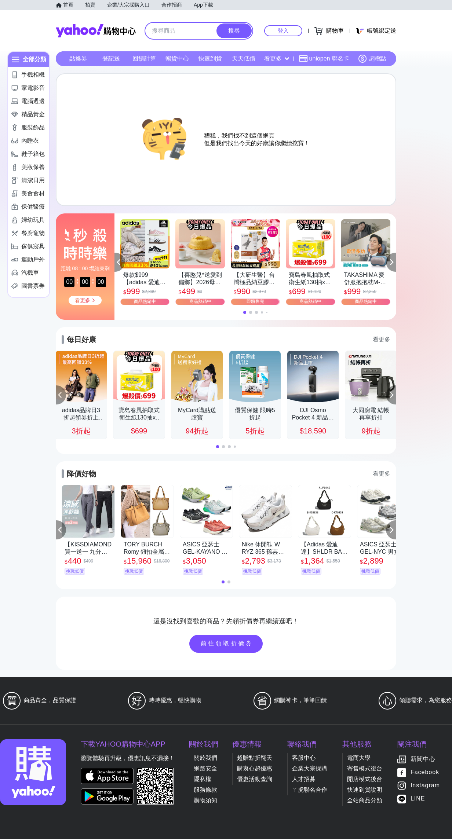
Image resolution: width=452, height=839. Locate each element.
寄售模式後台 (364, 768)
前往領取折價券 (227, 643)
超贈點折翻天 (254, 758)
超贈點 (372, 58)
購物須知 (205, 800)
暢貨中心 (177, 58)
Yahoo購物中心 (96, 31)
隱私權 (202, 779)
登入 (283, 31)
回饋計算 (144, 58)
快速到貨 (210, 58)
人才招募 (304, 779)
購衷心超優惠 (254, 768)
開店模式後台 (364, 779)
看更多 (276, 58)
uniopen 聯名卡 (324, 58)
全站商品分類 (364, 800)
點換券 (78, 58)
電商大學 (359, 758)
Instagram (425, 786)
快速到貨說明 (364, 790)
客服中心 (304, 758)
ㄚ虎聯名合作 (309, 790)
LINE (418, 799)
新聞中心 (423, 759)
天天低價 (243, 58)
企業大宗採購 (309, 768)
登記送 (111, 58)
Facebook (425, 772)
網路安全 (205, 768)
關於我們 (205, 758)
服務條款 (205, 790)
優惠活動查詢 (254, 779)
